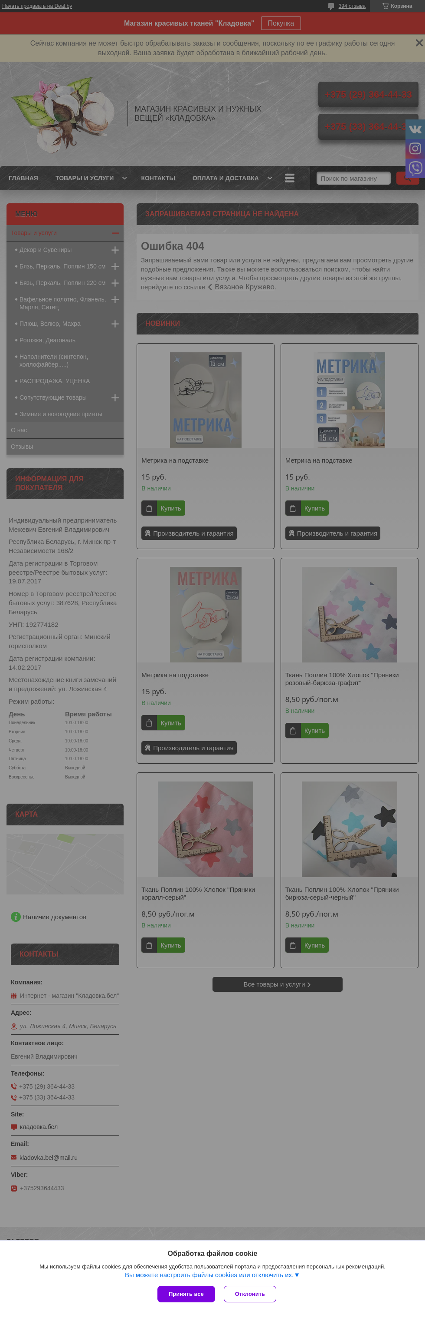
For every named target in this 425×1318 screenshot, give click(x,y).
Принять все (186, 1294)
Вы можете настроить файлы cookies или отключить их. (209, 1274)
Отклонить (250, 1294)
